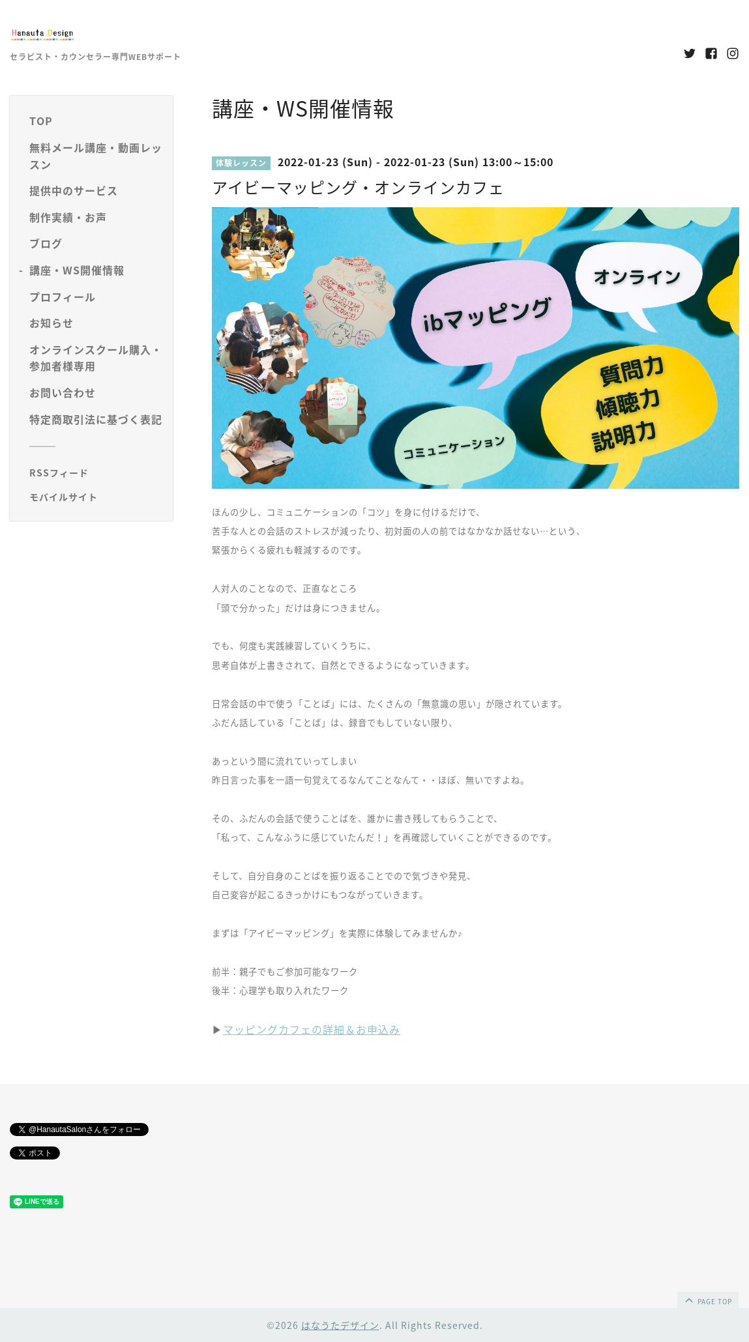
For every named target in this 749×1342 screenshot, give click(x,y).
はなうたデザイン (340, 1325)
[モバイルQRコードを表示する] (96, 496)
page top (707, 1299)
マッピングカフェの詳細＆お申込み (311, 1029)
